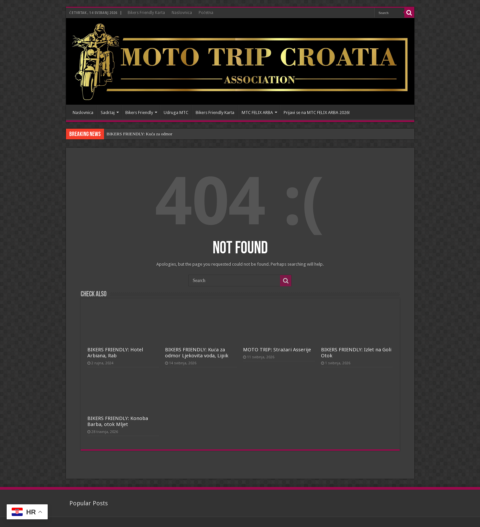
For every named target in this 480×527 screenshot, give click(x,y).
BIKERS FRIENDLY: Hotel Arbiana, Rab (115, 353)
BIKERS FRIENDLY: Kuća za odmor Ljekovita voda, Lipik (196, 353)
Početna (206, 12)
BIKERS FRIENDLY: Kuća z (132, 133)
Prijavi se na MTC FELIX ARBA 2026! (317, 112)
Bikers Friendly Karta (146, 12)
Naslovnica (182, 12)
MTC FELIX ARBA (257, 112)
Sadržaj (108, 112)
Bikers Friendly (139, 112)
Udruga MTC (176, 112)
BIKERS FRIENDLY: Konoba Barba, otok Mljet (117, 421)
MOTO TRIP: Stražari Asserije (277, 350)
